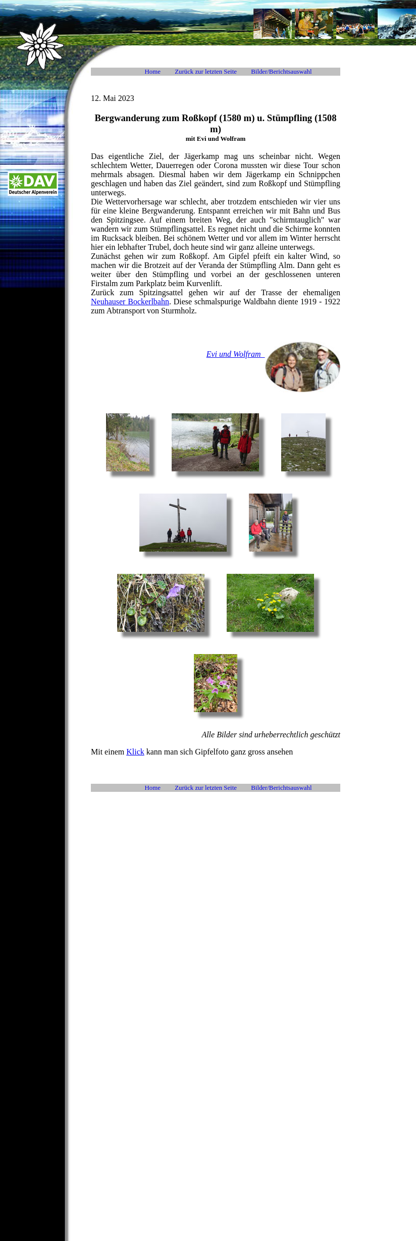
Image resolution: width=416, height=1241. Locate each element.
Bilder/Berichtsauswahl (281, 71)
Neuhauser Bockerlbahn (130, 301)
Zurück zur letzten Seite (206, 71)
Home (153, 71)
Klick (135, 751)
